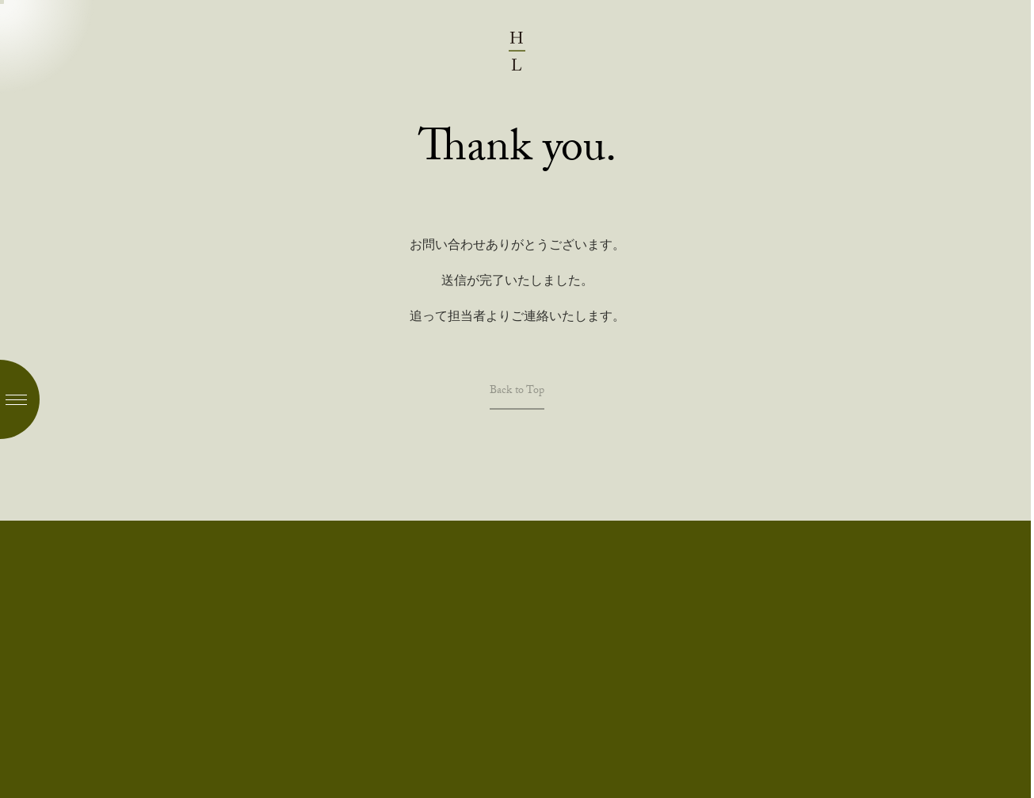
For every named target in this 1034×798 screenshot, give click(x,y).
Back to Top (517, 393)
